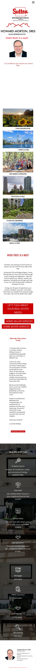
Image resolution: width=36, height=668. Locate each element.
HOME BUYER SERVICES (16, 326)
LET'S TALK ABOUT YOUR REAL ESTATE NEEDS (18, 308)
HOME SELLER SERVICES (19, 321)
